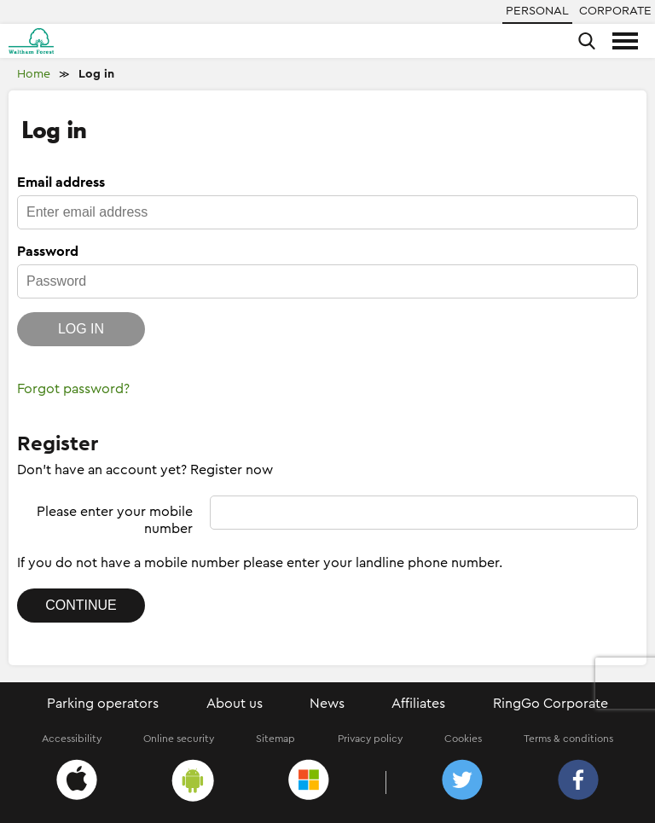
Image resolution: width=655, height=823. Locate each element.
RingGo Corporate (550, 703)
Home (33, 74)
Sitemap (275, 738)
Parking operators (103, 703)
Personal (537, 11)
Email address (61, 182)
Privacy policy (370, 738)
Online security (178, 738)
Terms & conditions (568, 738)
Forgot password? (73, 389)
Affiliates (418, 703)
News (327, 703)
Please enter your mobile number (115, 520)
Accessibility (71, 738)
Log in (96, 74)
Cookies (463, 738)
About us (234, 703)
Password (47, 251)
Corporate (615, 11)
